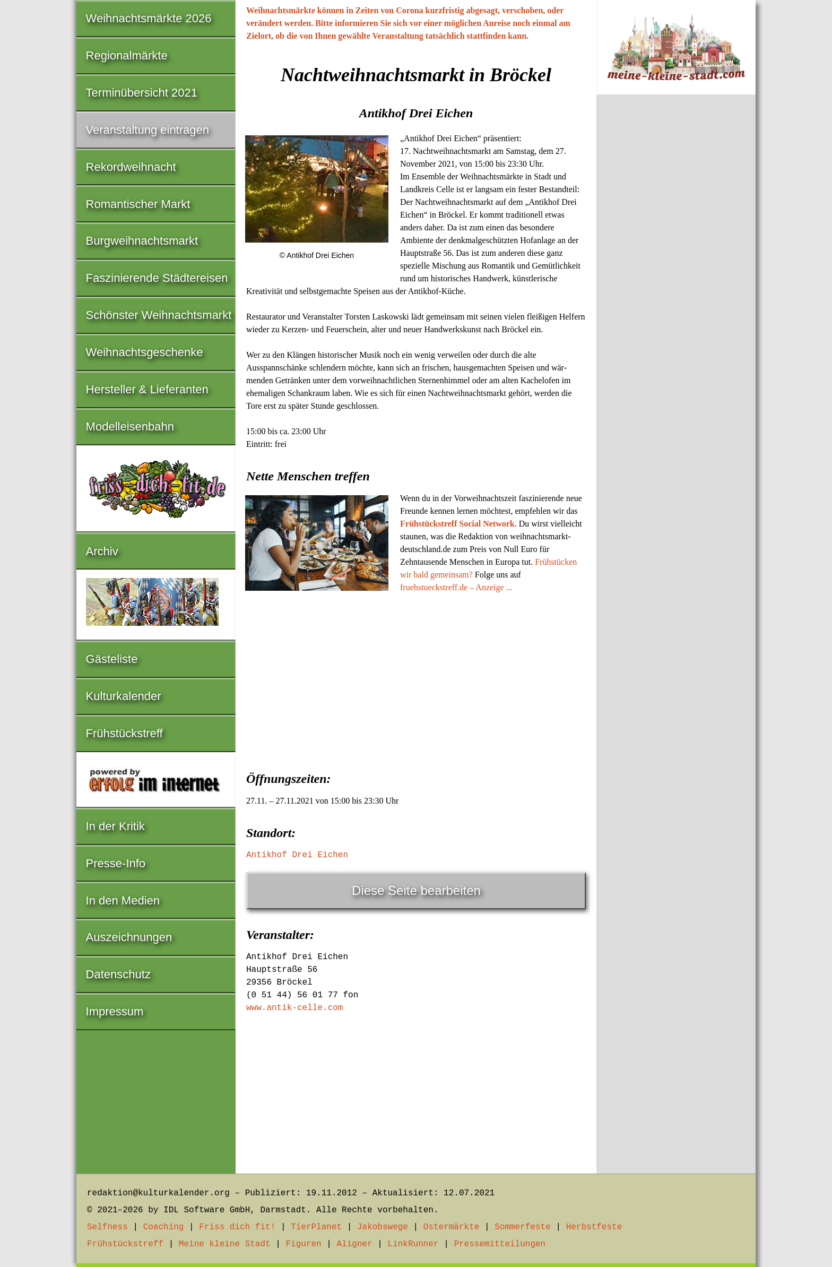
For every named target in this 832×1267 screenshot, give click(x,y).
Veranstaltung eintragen (147, 129)
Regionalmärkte (127, 55)
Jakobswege (382, 1227)
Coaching (163, 1227)
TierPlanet (316, 1227)
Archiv (102, 551)
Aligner (354, 1244)
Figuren (303, 1244)
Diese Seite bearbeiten (416, 890)
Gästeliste (112, 659)
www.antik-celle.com (294, 1008)
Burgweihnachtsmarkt (142, 240)
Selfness (107, 1227)
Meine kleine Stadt (225, 1244)
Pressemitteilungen (499, 1244)
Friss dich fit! (237, 1227)
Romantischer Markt (138, 204)
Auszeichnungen (129, 937)
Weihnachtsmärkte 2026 (149, 18)
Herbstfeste (594, 1227)
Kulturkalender (123, 696)
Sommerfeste (523, 1227)
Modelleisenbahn (130, 426)
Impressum (115, 1011)
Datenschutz (118, 974)
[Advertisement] (416, 679)
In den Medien (123, 900)
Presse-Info (116, 863)
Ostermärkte (451, 1227)
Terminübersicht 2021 (141, 92)
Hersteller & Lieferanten (147, 389)
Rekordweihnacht (131, 167)
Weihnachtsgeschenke (144, 352)
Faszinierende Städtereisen (157, 278)
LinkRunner (413, 1244)
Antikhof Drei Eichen (297, 855)
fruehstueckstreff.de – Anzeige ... (456, 587)
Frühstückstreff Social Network (457, 523)
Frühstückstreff (124, 733)
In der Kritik (115, 826)
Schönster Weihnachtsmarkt (159, 315)
